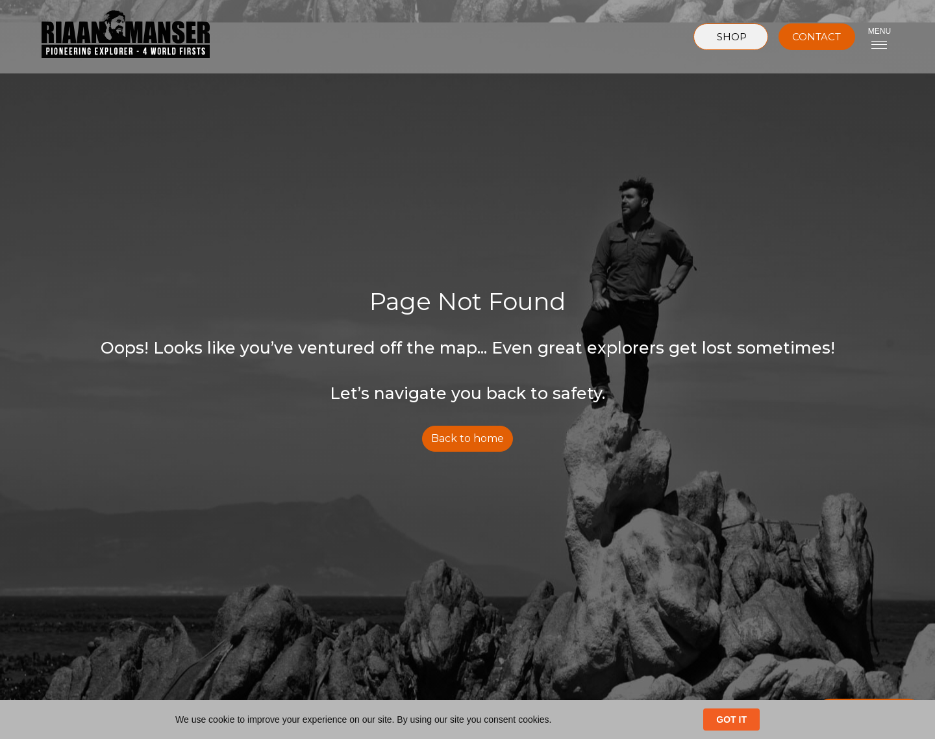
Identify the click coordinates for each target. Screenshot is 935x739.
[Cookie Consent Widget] (467, 719)
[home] (115, 36)
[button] (879, 37)
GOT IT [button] (731, 719)
